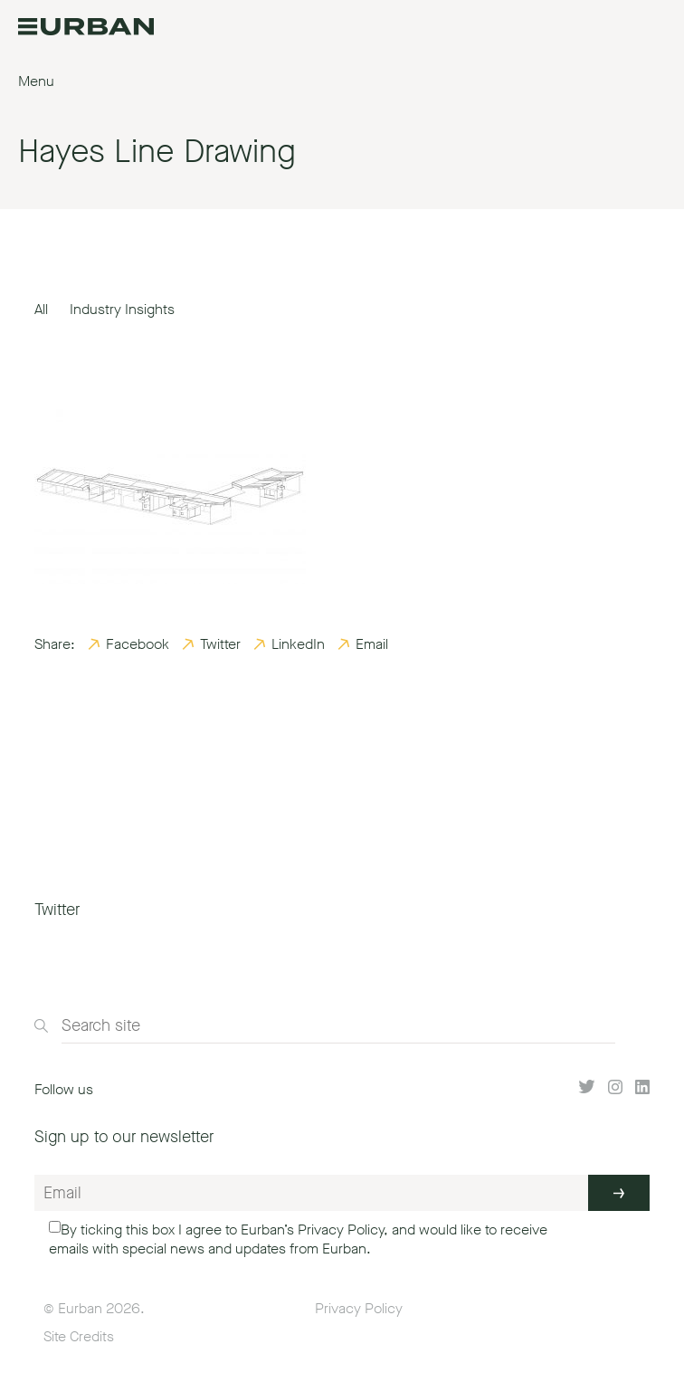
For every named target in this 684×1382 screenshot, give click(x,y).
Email (372, 643)
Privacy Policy (341, 1229)
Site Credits (78, 1336)
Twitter (220, 643)
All (41, 309)
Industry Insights (122, 309)
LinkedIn (298, 643)
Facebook (137, 643)
